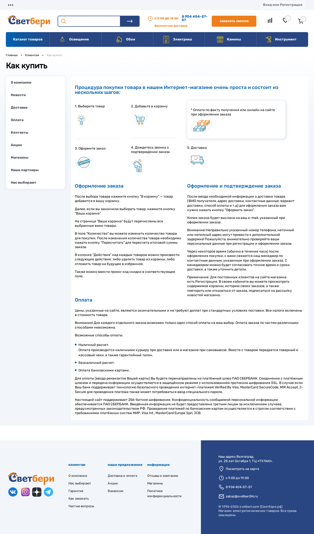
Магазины (15, 5)
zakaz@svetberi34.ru (242, 496)
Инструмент (280, 39)
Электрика (177, 39)
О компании (45, 5)
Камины (228, 39)
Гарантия (75, 491)
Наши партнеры (25, 170)
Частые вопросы (81, 506)
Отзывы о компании (162, 476)
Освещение (74, 39)
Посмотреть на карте (242, 469)
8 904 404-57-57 (195, 18)
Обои (125, 39)
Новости (18, 95)
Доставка (76, 5)
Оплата (102, 5)
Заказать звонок (234, 21)
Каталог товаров (27, 39)
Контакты (152, 5)
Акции (126, 5)
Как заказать (78, 498)
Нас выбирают (23, 182)
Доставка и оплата (122, 476)
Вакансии (181, 5)
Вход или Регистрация (282, 5)
